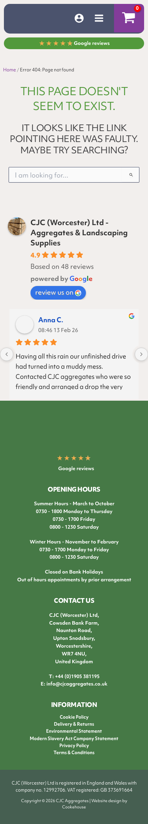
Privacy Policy (74, 745)
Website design (106, 800)
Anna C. (50, 319)
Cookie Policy (74, 717)
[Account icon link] (79, 18)
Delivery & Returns (74, 724)
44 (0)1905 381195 (79, 676)
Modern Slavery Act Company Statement (74, 738)
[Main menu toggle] (99, 18)
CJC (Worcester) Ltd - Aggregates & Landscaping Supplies (79, 232)
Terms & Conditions (74, 752)
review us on (58, 292)
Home (9, 70)
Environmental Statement (74, 731)
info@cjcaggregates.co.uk (76, 683)
